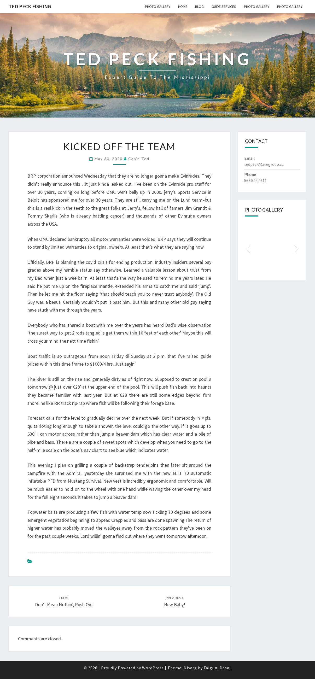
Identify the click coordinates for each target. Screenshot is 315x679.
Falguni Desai (217, 667)
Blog (199, 6)
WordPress (153, 667)
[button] (248, 248)
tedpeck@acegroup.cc (263, 164)
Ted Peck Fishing (30, 6)
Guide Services (224, 6)
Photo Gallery (157, 6)
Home (182, 6)
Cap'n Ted (138, 158)
